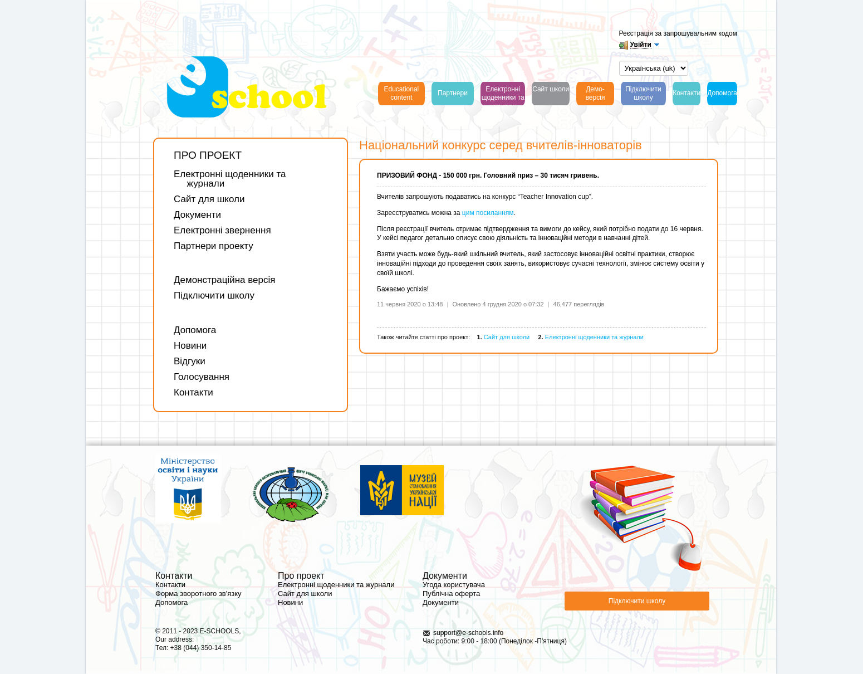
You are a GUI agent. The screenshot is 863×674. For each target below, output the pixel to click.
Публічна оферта (451, 593)
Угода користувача (454, 584)
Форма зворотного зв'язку (198, 593)
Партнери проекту (213, 246)
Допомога (195, 330)
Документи (197, 214)
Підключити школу (214, 295)
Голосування (201, 377)
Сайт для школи (209, 199)
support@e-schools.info (468, 633)
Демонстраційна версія (225, 280)
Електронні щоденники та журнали (230, 179)
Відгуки (189, 361)
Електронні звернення (222, 230)
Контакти (193, 392)
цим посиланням (487, 213)
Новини (190, 345)
